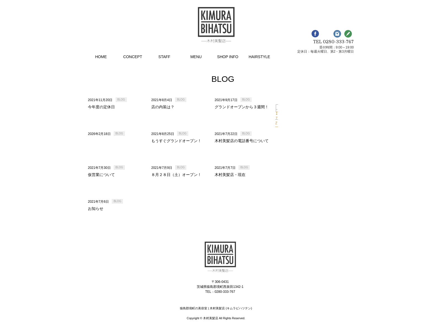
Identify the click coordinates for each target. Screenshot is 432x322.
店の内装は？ (162, 107)
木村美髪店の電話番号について (242, 141)
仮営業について (101, 174)
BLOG (121, 99)
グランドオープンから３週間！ (242, 107)
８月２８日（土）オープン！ (176, 174)
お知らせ (95, 208)
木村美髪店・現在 (230, 174)
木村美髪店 (210, 318)
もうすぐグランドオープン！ (176, 141)
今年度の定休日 (101, 107)
